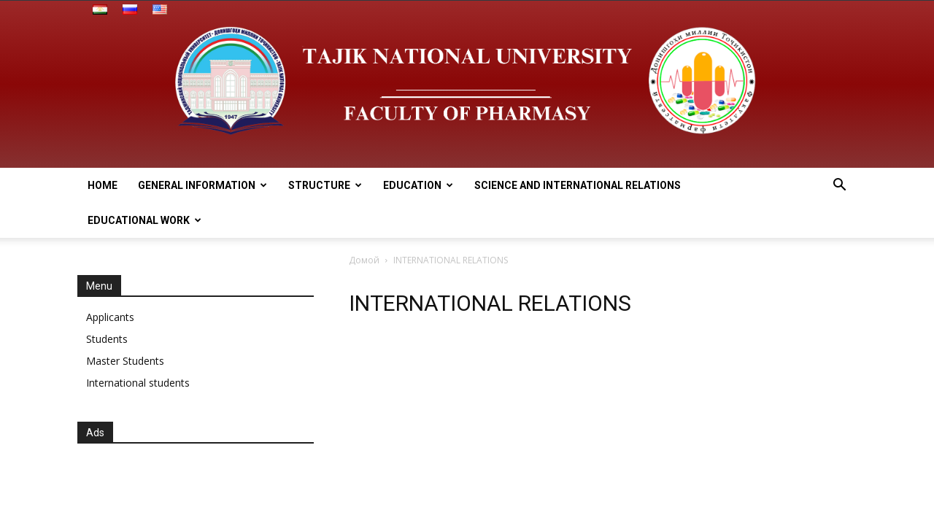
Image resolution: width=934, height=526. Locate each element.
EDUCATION (418, 185)
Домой (364, 260)
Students (107, 339)
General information (202, 185)
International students (138, 383)
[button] (839, 186)
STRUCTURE (325, 185)
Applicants (110, 317)
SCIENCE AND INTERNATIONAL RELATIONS (577, 185)
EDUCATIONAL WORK (144, 220)
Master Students (125, 361)
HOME (102, 185)
